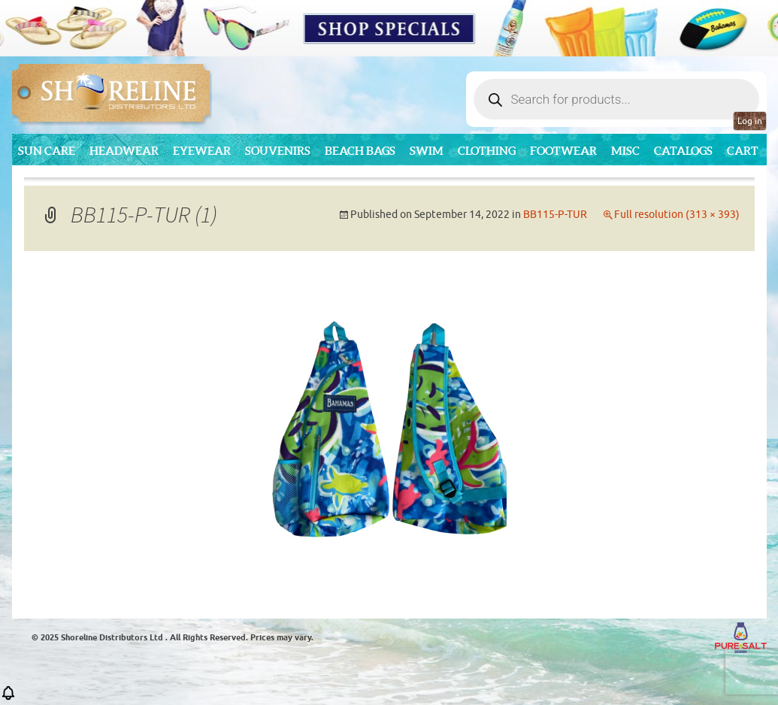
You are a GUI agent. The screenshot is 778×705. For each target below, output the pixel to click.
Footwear (563, 150)
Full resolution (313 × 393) (677, 214)
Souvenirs (277, 150)
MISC (625, 150)
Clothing (487, 150)
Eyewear (202, 150)
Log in (749, 121)
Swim (426, 150)
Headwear (124, 150)
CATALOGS (683, 150)
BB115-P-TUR (555, 214)
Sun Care (46, 150)
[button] (8, 697)
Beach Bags (360, 150)
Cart (742, 150)
